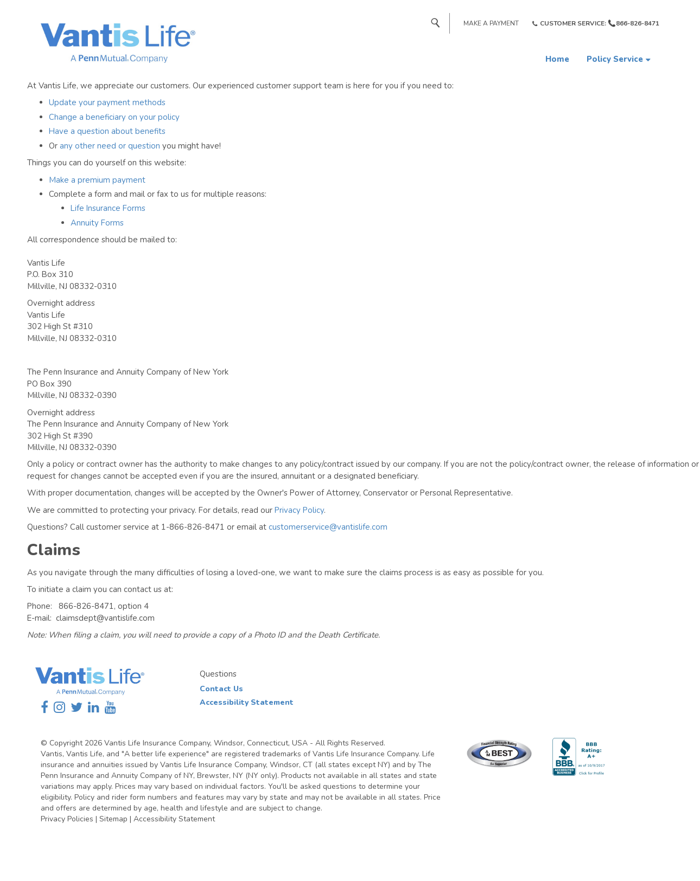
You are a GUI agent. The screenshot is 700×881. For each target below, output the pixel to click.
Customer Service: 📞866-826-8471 (599, 23)
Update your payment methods (107, 102)
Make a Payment (491, 23)
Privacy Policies (67, 819)
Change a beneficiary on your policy (114, 117)
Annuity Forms (97, 222)
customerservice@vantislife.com (328, 527)
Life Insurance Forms (108, 208)
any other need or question (110, 145)
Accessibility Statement (247, 702)
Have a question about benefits (107, 131)
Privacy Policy (299, 510)
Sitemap (113, 819)
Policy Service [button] (615, 59)
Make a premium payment (97, 180)
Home (557, 59)
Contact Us (221, 689)
